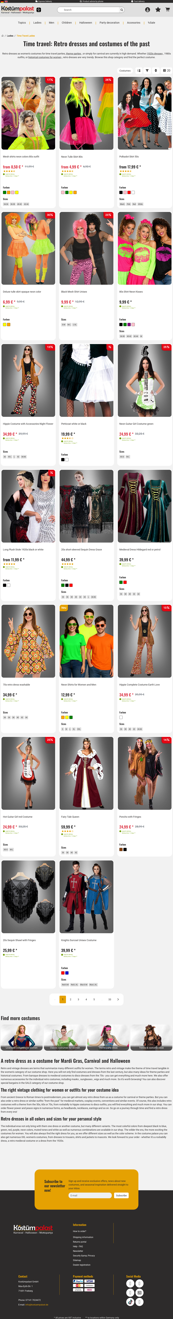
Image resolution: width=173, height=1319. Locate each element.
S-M (65, 326)
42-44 (34, 204)
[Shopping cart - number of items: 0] (167, 10)
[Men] (52, 24)
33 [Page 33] (110, 1009)
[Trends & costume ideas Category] (151, 1047)
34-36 (8, 204)
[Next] (117, 1009)
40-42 (25, 204)
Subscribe (121, 1205)
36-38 (17, 204)
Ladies (10, 36)
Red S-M (67, 992)
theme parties (73, 53)
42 (22, 459)
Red (139, 204)
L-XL (78, 326)
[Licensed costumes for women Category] (21, 1047)
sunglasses (87, 1088)
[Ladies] (38, 24)
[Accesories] (133, 24)
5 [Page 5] (94, 1009)
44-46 (29, 459)
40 (80, 600)
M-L (72, 326)
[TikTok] (130, 1311)
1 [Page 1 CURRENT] (62, 1009)
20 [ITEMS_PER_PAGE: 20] (166, 70)
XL (76, 734)
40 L (12, 459)
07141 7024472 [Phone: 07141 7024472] (33, 1309)
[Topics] (22, 24)
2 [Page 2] (70, 1009)
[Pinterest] (139, 1311)
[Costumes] (125, 71)
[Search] (91, 10)
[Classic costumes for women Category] (64, 1047)
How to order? (79, 1241)
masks (76, 1088)
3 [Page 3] (78, 1009)
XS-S (124, 459)
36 (6, 459)
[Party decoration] (109, 24)
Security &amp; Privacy (84, 1265)
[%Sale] (151, 24)
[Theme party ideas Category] (108, 1047)
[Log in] (147, 10)
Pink (132, 204)
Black (124, 204)
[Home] (2, 35)
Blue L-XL (104, 992)
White (147, 204)
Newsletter (78, 1260)
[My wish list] (158, 10)
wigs (97, 1088)
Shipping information (83, 1247)
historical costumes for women (44, 57)
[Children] (67, 24)
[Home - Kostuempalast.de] (33, 1239)
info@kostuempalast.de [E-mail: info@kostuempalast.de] (36, 1314)
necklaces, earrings (97, 1117)
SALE (28, 1092)
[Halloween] (85, 24)
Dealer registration (82, 1274)
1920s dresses (155, 53)
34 (64, 600)
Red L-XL (79, 992)
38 (75, 600)
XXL (83, 734)
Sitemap (77, 1270)
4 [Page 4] (86, 1009)
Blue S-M (91, 992)
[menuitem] (2, 1)
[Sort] (156, 70)
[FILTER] (147, 70)
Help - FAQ (78, 1256)
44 (90, 600)
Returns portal (80, 1251)
